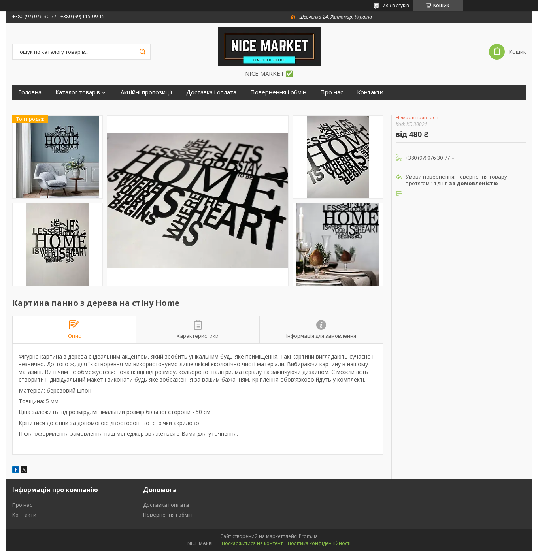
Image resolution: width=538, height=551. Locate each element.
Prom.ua (308, 536)
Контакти (370, 92)
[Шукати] (143, 52)
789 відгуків (396, 5)
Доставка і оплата (211, 92)
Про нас (331, 92)
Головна (30, 92)
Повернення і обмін (278, 92)
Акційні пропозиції (146, 92)
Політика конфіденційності (319, 543)
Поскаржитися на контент (252, 543)
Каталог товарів (77, 92)
